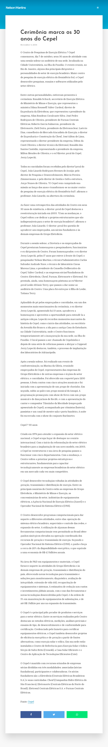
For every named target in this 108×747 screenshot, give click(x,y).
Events (22, 10)
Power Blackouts (58, 5)
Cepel (31, 702)
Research (11, 10)
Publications (21, 5)
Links (44, 5)
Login (43, 10)
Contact (33, 10)
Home (9, 5)
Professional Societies (80, 5)
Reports (34, 5)
